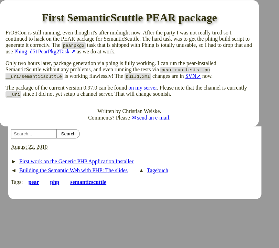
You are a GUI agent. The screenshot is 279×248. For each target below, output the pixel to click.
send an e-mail (153, 118)
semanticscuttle (88, 182)
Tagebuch (157, 170)
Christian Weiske (141, 111)
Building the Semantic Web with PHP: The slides (73, 170)
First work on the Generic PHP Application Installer (76, 161)
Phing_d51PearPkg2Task (42, 51)
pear (33, 182)
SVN (190, 76)
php (55, 182)
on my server (142, 88)
